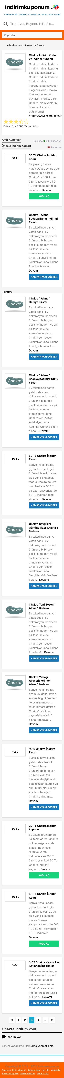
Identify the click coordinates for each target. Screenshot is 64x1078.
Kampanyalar (33, 1070)
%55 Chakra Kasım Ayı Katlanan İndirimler (44, 964)
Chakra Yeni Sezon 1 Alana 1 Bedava (42, 606)
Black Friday (43, 1073)
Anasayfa (6, 1070)
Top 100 (45, 1070)
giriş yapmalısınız (42, 1046)
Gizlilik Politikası (27, 1073)
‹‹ (11, 1020)
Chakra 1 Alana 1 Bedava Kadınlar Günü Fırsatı (43, 379)
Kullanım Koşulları (10, 1073)
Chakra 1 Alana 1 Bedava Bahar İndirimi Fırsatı (43, 218)
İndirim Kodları (19, 1070)
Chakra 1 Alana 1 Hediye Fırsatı (39, 300)
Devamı (46, 190)
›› (52, 1020)
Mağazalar (56, 1070)
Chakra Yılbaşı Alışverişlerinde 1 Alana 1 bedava (40, 680)
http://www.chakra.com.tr (45, 115)
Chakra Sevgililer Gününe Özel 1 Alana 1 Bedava (43, 527)
